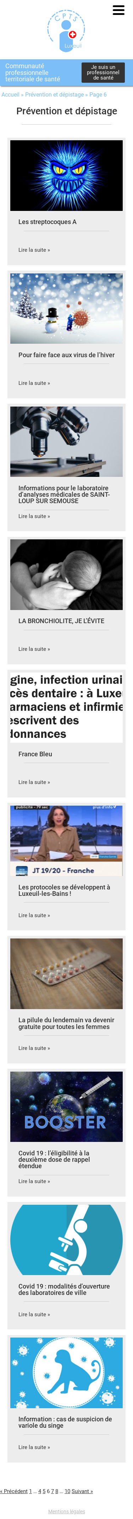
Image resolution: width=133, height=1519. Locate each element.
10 (67, 1491)
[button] (118, 10)
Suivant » (82, 1491)
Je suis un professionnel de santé (103, 72)
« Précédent (14, 1491)
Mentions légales (66, 1511)
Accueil (10, 94)
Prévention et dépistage (54, 94)
